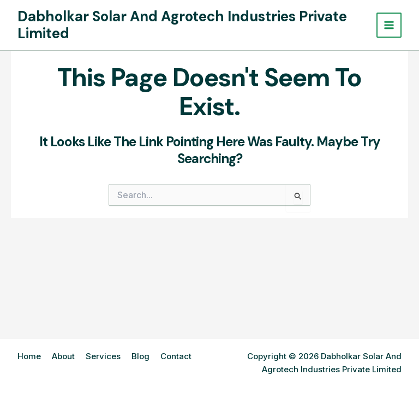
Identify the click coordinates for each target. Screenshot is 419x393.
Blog (140, 356)
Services (103, 356)
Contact (175, 356)
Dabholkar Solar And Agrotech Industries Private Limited (182, 25)
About (63, 356)
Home (29, 356)
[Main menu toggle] (389, 25)
